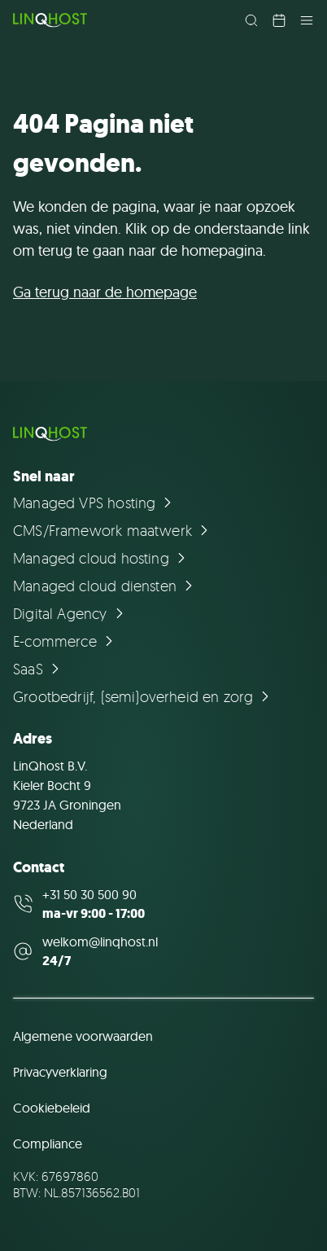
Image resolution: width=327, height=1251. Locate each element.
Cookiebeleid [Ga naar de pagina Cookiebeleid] (51, 1108)
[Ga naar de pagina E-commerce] (65, 641)
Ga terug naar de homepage (105, 292)
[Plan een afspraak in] (279, 20)
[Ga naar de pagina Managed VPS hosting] (95, 502)
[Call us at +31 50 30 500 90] (163, 904)
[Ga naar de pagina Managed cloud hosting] (101, 558)
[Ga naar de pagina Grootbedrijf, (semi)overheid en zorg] (143, 696)
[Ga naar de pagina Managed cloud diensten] (105, 586)
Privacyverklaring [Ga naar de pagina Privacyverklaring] (60, 1072)
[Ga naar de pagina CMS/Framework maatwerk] (113, 530)
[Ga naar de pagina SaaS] (38, 669)
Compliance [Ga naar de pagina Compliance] (47, 1143)
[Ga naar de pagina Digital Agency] (71, 613)
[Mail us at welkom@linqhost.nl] (163, 951)
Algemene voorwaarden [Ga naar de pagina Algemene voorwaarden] (83, 1036)
